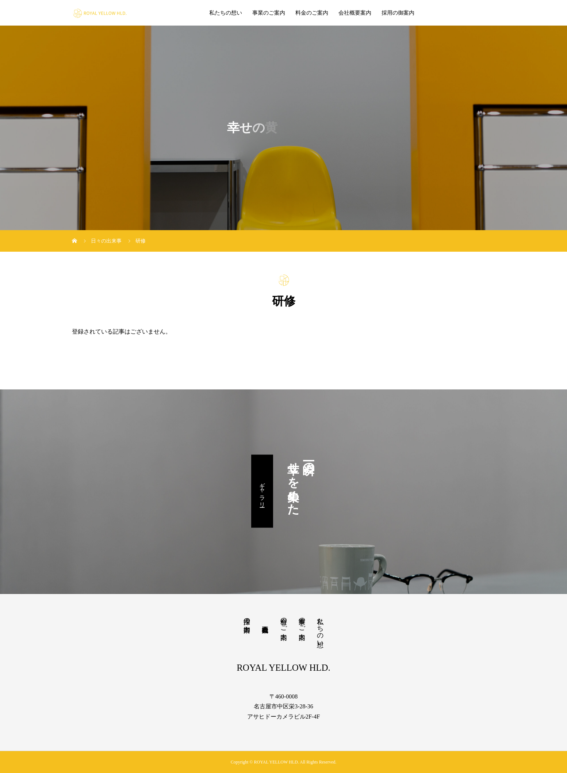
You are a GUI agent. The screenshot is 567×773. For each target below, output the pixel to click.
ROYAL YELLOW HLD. (283, 668)
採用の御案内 (398, 13)
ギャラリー (262, 491)
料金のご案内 (311, 13)
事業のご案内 (268, 13)
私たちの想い (225, 13)
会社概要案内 (354, 13)
